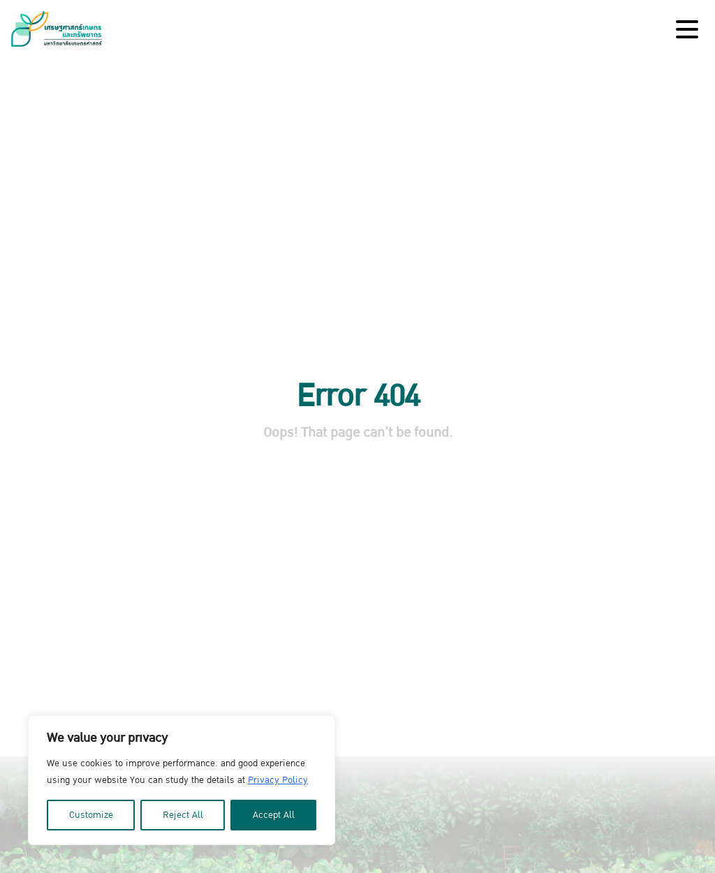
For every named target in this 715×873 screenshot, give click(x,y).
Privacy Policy (278, 780)
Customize (91, 815)
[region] (181, 780)
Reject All (183, 815)
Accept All (274, 815)
